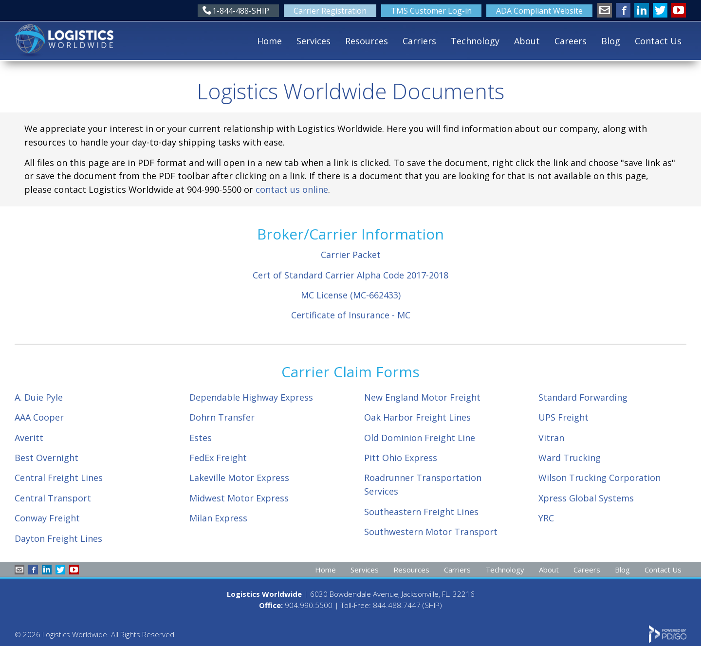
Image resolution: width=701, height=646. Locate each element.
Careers (570, 41)
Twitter (660, 10)
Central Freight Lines (59, 477)
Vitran (551, 437)
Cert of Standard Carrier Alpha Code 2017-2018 (350, 275)
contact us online (292, 189)
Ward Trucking (569, 457)
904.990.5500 (308, 605)
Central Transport (53, 498)
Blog (610, 41)
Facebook (623, 10)
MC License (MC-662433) (351, 295)
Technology (475, 41)
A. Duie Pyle (39, 397)
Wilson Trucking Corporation (599, 477)
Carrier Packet (351, 254)
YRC (546, 518)
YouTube (678, 10)
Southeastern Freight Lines (421, 511)
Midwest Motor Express (239, 498)
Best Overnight (46, 457)
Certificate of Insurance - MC (350, 315)
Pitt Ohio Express (400, 457)
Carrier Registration (330, 10)
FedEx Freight (218, 457)
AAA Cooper (39, 417)
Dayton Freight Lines (58, 538)
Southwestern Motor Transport (431, 531)
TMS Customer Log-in (431, 10)
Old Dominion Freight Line (419, 437)
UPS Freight (563, 417)
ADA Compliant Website (539, 10)
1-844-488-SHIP (240, 10)
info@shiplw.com (604, 10)
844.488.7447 (397, 605)
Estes (200, 437)
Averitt (29, 437)
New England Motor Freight (422, 397)
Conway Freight (47, 518)
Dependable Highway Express (251, 397)
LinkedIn (641, 10)
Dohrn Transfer (222, 417)
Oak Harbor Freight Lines (417, 417)
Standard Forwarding (582, 397)
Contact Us (658, 41)
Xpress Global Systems (586, 498)
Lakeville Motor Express (239, 477)
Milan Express (218, 518)
